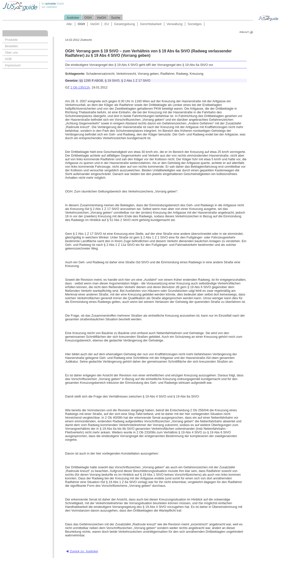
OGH (88, 17)
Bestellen (11, 46)
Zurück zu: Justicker (84, 551)
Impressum (13, 65)
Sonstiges (195, 24)
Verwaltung (174, 24)
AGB (8, 59)
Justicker (73, 17)
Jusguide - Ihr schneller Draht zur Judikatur (49, 6)
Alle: (69, 24)
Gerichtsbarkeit (150, 24)
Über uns (11, 52)
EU (106, 24)
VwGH (101, 17)
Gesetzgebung (124, 24)
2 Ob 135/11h (80, 87)
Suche (115, 17)
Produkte (11, 40)
